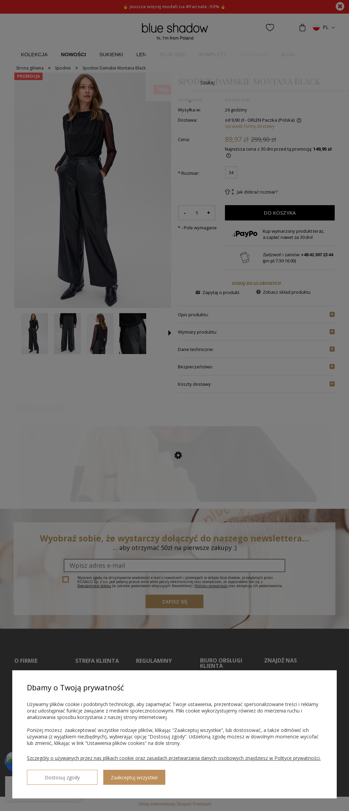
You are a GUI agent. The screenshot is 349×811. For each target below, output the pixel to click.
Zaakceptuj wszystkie (112, 774)
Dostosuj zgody (51, 774)
